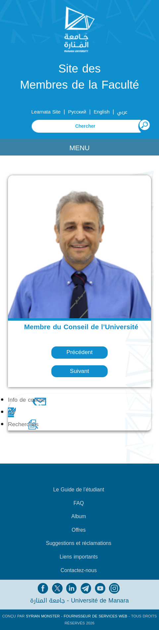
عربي (122, 111)
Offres (78, 530)
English (102, 111)
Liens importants (79, 557)
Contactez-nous (79, 570)
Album (78, 516)
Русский (77, 111)
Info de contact (27, 399)
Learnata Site (46, 111)
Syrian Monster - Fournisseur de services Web (76, 616)
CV (12, 412)
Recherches (23, 424)
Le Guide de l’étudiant (78, 490)
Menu (79, 148)
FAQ (79, 503)
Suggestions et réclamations (78, 543)
